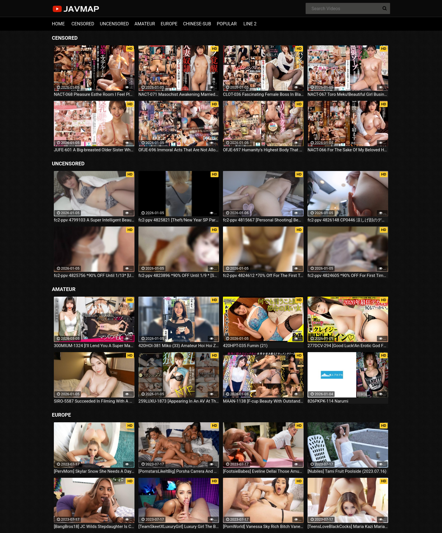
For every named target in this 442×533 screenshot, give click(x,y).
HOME (58, 23)
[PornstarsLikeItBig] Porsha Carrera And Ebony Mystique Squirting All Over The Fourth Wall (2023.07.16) (178, 471)
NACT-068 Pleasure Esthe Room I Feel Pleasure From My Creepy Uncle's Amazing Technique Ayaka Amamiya (94, 94)
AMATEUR (144, 23)
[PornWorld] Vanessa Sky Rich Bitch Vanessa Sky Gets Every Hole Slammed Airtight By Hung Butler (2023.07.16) (263, 526)
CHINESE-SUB (197, 23)
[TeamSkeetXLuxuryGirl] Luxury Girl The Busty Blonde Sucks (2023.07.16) (178, 526)
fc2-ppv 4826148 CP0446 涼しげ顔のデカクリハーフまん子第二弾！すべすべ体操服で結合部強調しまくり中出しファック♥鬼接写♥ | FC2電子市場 (348, 220)
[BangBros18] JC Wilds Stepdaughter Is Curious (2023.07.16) (94, 526)
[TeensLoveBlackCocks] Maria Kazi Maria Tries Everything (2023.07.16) (348, 526)
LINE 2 (250, 23)
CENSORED (82, 23)
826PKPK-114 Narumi (328, 401)
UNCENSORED (114, 23)
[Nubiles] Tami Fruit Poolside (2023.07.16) (347, 471)
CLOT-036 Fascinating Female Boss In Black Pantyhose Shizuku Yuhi (263, 94)
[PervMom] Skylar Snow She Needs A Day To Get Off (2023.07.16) (94, 471)
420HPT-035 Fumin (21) (245, 345)
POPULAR (227, 23)
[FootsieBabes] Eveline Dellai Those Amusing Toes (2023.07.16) (263, 471)
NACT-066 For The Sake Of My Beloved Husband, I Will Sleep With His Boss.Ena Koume (348, 149)
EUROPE (169, 23)
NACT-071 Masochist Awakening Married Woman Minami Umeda (178, 94)
